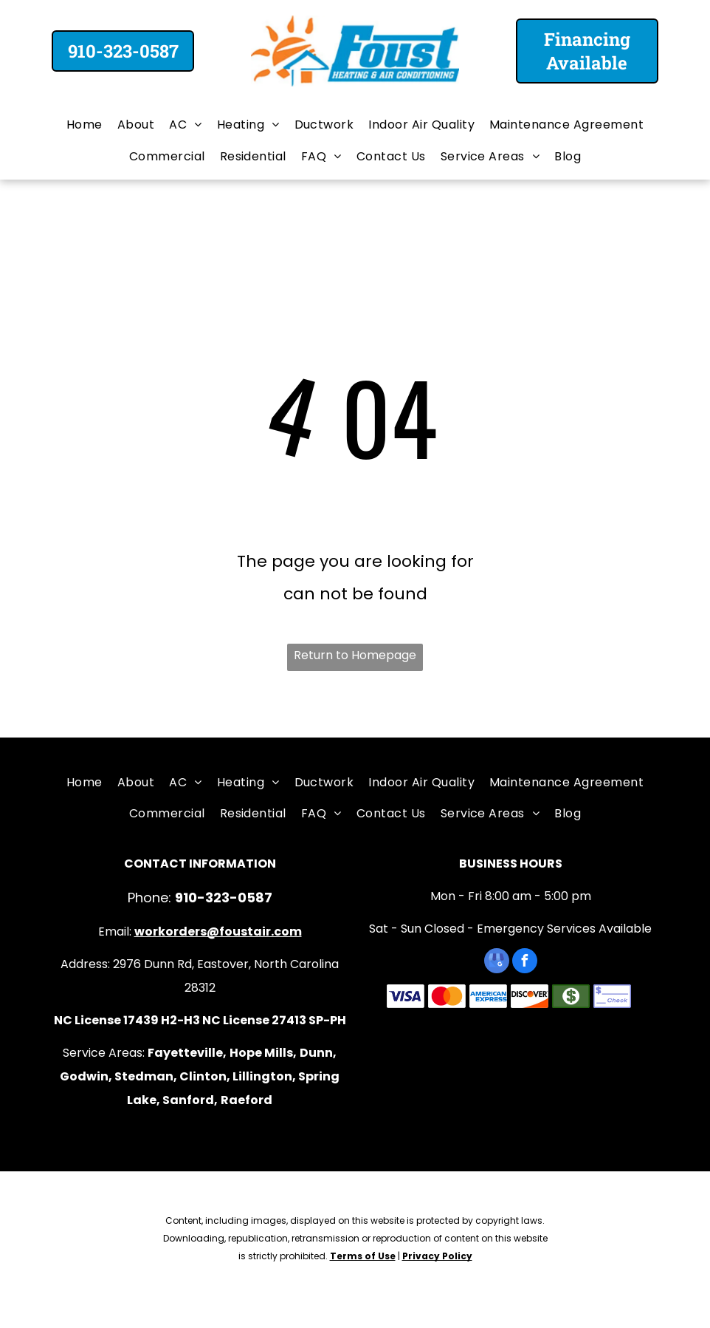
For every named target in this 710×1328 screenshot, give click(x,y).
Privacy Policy (437, 1256)
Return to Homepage (355, 655)
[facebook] (524, 962)
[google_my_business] (496, 962)
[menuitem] (84, 124)
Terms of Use (363, 1256)
